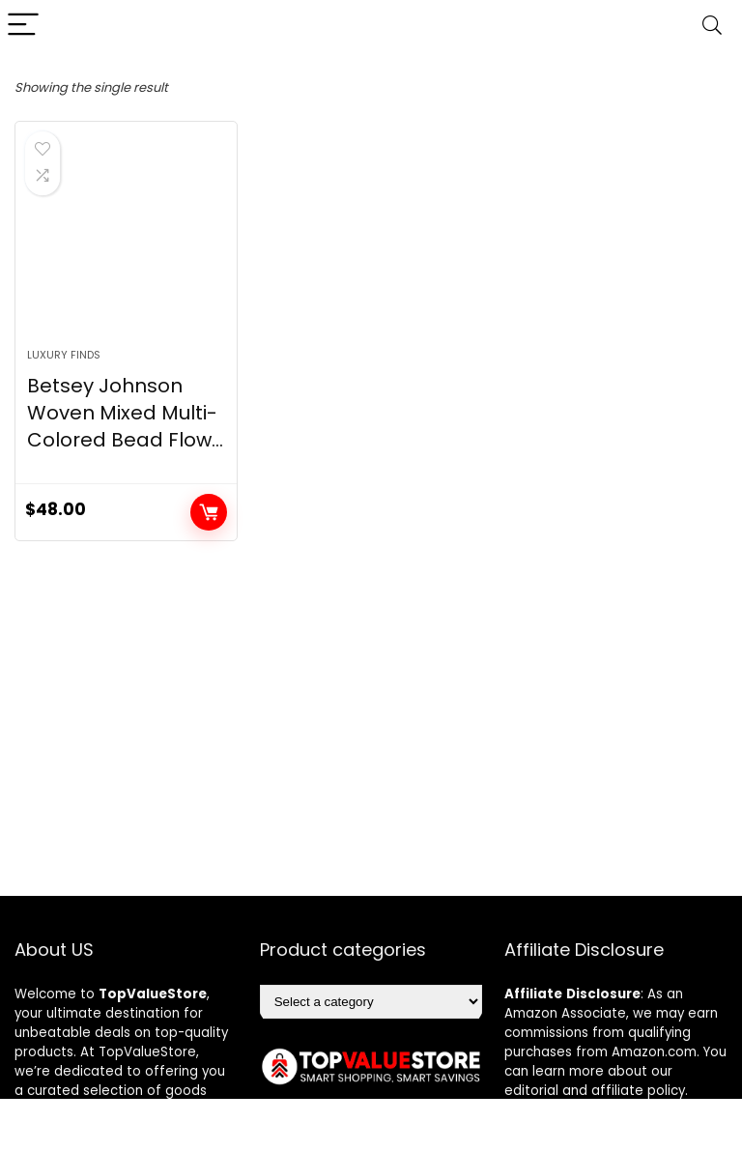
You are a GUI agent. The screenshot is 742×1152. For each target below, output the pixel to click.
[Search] (712, 25)
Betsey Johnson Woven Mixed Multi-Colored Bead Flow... (125, 412)
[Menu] (23, 25)
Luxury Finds (63, 354)
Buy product (208, 512)
